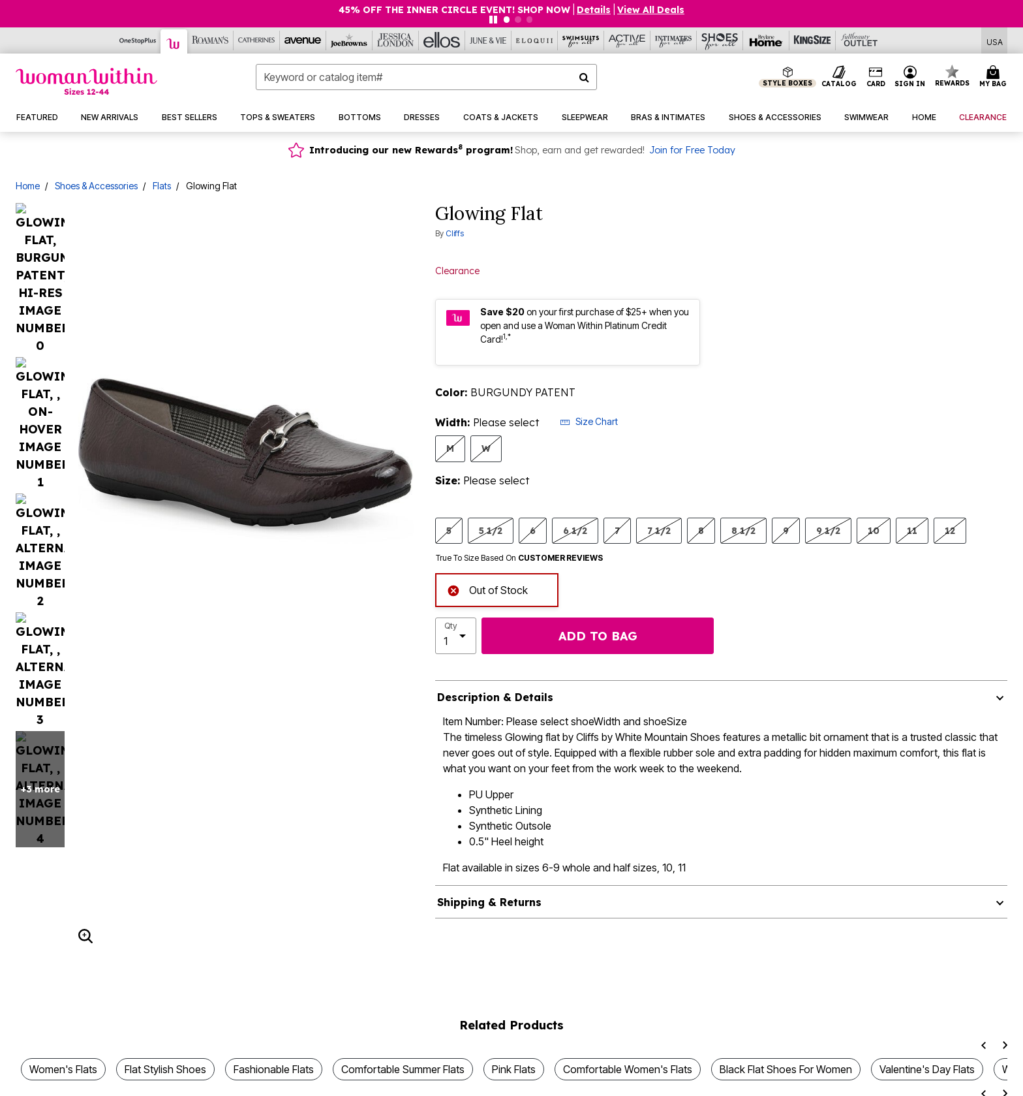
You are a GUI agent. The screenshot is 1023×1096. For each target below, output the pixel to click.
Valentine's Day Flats (927, 1031)
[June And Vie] (488, 40)
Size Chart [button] (589, 421)
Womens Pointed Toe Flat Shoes (105, 1079)
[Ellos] (442, 40)
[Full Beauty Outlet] (859, 40)
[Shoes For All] (720, 40)
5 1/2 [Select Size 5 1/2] (490, 530)
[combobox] (426, 77)
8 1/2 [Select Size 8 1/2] (743, 530)
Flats (162, 185)
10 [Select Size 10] (873, 530)
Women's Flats (63, 1031)
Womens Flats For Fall (843, 1079)
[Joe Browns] (349, 40)
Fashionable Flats (274, 1031)
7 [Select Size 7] (617, 530)
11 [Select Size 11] (912, 530)
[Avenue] (303, 40)
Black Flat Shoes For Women (786, 1031)
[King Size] (812, 40)
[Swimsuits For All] (581, 40)
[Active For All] (627, 40)
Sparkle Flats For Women (266, 1079)
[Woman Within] (174, 41)
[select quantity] (455, 636)
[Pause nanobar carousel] (493, 19)
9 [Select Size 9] (786, 530)
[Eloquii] (535, 40)
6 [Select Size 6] (533, 530)
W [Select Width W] (486, 448)
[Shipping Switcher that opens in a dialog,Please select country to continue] (994, 40)
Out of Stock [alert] (487, 589)
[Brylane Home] (766, 40)
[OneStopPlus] (138, 40)
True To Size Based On (519, 558)
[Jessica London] (396, 40)
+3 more (40, 284)
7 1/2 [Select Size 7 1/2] (659, 530)
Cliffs (455, 233)
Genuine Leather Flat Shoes (701, 1079)
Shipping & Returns (489, 902)
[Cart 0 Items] (995, 77)
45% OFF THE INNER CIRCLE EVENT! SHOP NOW (454, 10)
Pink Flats (514, 1031)
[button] (910, 77)
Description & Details (495, 697)
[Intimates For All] (673, 40)
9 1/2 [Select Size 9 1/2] (828, 530)
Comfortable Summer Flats (403, 1031)
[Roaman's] (210, 40)
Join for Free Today (692, 150)
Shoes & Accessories (96, 185)
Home (28, 185)
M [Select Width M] (450, 448)
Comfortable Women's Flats (627, 1031)
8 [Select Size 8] (701, 530)
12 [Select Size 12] (950, 530)
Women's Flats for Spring (408, 1079)
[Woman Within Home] (86, 81)
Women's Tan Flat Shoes (552, 1079)
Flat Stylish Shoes (165, 1031)
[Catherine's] (257, 40)
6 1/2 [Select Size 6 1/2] (575, 530)
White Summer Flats (965, 1079)
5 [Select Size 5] (448, 530)
